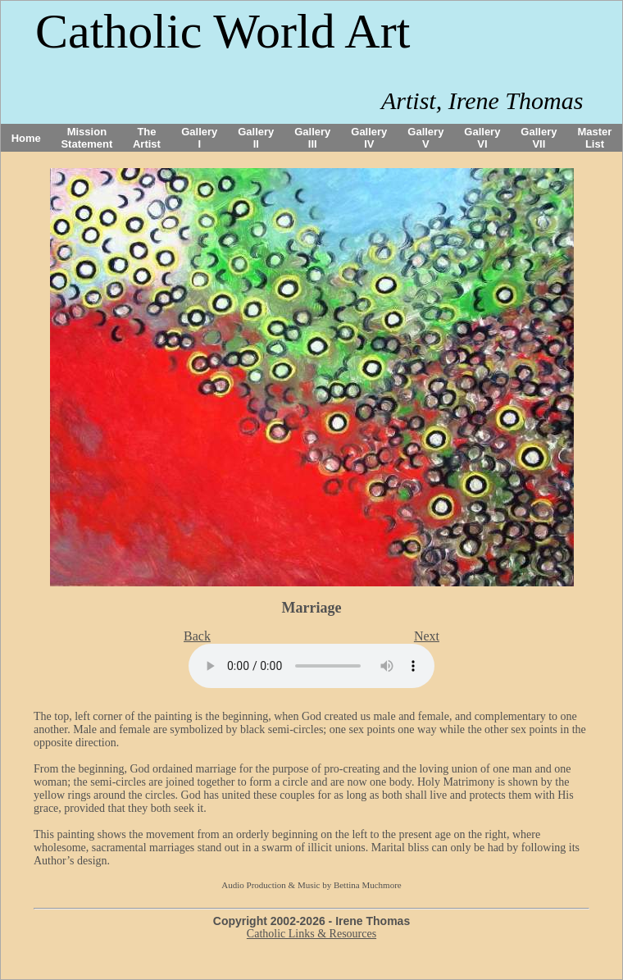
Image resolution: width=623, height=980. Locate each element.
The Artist (147, 137)
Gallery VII (539, 137)
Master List (595, 137)
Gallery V (425, 137)
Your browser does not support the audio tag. (311, 666)
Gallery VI (482, 137)
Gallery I (199, 137)
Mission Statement (86, 137)
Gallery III (312, 137)
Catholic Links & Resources (311, 934)
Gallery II (256, 137)
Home (26, 138)
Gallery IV (369, 137)
